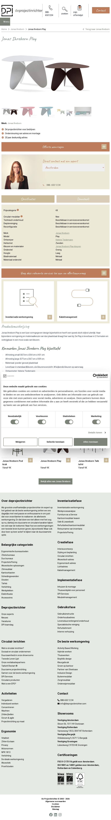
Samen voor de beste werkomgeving (18, 673)
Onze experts (7, 614)
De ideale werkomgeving (12, 759)
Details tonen (95, 432)
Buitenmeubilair (65, 676)
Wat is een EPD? (8, 684)
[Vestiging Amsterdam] (84, 720)
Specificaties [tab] (28, 199)
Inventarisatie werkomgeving (71, 507)
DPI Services (63, 594)
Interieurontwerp (65, 549)
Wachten (5, 711)
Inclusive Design (65, 673)
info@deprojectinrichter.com (72, 704)
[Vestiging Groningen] (84, 741)
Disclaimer (55, 807)
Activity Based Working (68, 648)
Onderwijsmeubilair (66, 684)
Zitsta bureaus (8, 555)
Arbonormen (7, 748)
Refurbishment (64, 628)
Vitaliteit (5, 738)
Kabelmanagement (66, 570)
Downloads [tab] (83, 199)
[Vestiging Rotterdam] (84, 727)
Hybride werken (65, 651)
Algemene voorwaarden (55, 801)
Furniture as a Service (67, 514)
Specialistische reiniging (68, 624)
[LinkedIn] (55, 815)
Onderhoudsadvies (66, 617)
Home (4, 29)
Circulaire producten (10, 680)
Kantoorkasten (8, 573)
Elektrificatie (7, 594)
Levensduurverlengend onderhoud (73, 621)
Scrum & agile (7, 718)
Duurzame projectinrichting (13, 669)
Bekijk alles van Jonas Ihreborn (55, 481)
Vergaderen (6, 700)
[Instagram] (60, 815)
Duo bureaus (7, 558)
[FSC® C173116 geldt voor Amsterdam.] (84, 761)
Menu (7, 24)
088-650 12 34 (65, 700)
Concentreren (7, 707)
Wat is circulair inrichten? (12, 648)
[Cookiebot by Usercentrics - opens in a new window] (95, 376)
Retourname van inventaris (70, 529)
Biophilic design (65, 659)
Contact (101, 10)
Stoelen (5, 580)
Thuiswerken (63, 655)
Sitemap (55, 809)
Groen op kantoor (65, 666)
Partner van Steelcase (68, 669)
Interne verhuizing (66, 632)
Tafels (4, 583)
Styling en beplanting (67, 552)
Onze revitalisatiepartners (13, 662)
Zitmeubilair (6, 569)
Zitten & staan (7, 741)
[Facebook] (51, 815)
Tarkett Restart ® (9, 666)
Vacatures (6, 621)
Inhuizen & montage (67, 587)
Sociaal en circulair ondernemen (16, 651)
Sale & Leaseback (66, 522)
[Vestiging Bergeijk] (84, 734)
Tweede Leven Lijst (10, 659)
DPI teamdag (7, 625)
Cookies (55, 804)
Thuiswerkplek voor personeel (71, 590)
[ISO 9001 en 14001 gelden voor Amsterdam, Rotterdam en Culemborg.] (84, 767)
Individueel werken (9, 704)
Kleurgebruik (63, 662)
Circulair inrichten (65, 556)
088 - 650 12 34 (53, 185)
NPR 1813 (5, 752)
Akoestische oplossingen (12, 565)
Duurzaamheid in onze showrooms (17, 655)
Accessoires (7, 597)
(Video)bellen (7, 714)
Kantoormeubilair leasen (69, 518)
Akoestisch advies (66, 559)
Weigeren (20, 442)
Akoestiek (6, 763)
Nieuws (4, 617)
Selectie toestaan (55, 442)
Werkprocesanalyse (66, 511)
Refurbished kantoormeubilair (71, 525)
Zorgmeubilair (64, 680)
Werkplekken (7, 590)
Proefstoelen (7, 766)
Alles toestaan (90, 442)
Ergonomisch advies (67, 563)
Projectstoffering (9, 562)
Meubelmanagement (67, 597)
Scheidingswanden (10, 576)
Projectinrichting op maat (12, 721)
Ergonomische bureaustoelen (14, 551)
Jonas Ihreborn (17, 29)
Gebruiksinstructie (66, 614)
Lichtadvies (63, 566)
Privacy (4, 745)
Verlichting (6, 587)
